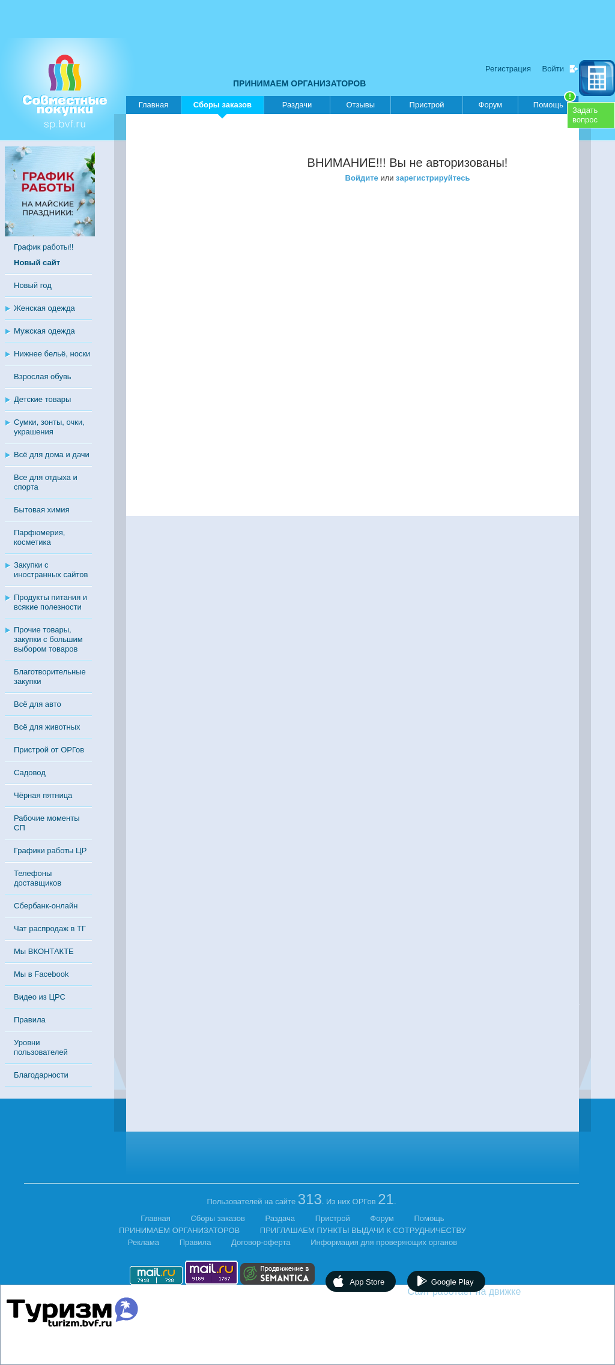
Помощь (554, 102)
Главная (153, 104)
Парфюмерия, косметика (39, 537)
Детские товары (42, 399)
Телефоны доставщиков (37, 878)
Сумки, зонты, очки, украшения (49, 427)
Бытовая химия (42, 509)
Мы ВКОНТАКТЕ (44, 951)
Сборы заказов (222, 107)
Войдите (361, 177)
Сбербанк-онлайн (45, 905)
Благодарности (41, 1074)
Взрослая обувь (42, 376)
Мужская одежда (44, 330)
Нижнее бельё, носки (52, 353)
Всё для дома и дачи (51, 454)
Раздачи (297, 104)
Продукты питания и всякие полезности (50, 602)
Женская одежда (44, 308)
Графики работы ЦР (50, 850)
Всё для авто (37, 704)
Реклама (143, 1242)
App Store (367, 1281)
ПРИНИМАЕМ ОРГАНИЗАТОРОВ (299, 83)
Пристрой (427, 104)
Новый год (33, 285)
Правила (30, 1019)
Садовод (30, 772)
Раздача (280, 1218)
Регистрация (508, 68)
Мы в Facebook (41, 974)
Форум (491, 104)
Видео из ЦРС (39, 996)
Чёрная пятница (43, 795)
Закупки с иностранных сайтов (51, 569)
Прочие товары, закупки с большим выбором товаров (48, 639)
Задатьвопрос (585, 115)
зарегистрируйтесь (433, 177)
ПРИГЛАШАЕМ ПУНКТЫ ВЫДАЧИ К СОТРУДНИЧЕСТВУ (363, 1230)
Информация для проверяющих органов (384, 1242)
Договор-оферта (261, 1242)
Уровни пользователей (41, 1047)
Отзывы (360, 104)
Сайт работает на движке (490, 1291)
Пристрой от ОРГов (49, 749)
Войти (553, 68)
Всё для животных (47, 726)
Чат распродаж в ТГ (50, 928)
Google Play (452, 1281)
